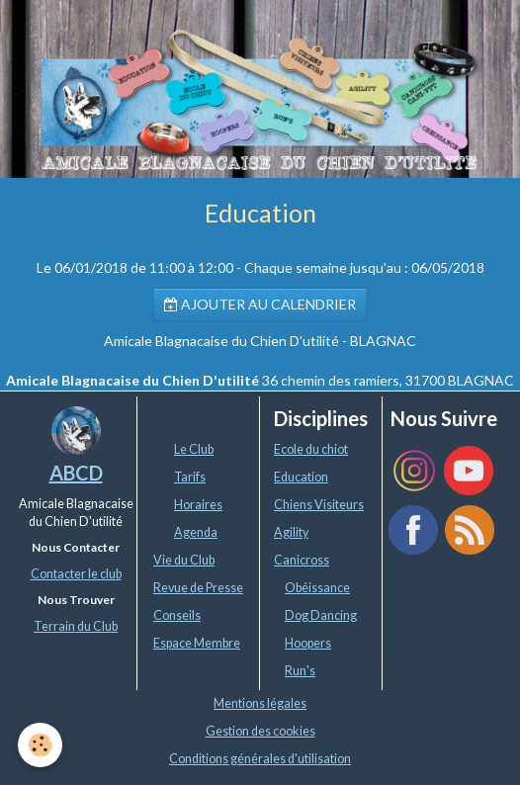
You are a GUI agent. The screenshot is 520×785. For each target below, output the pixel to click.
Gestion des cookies (260, 731)
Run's (300, 670)
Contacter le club (76, 574)
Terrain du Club (76, 626)
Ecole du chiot (311, 449)
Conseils (177, 615)
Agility (291, 532)
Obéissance (317, 587)
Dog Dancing (321, 615)
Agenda (195, 532)
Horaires (198, 504)
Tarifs (190, 477)
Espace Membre (196, 643)
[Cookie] (40, 745)
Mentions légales (260, 703)
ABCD (76, 472)
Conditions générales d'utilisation (260, 758)
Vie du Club (184, 560)
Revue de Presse (198, 587)
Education (301, 477)
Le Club (194, 449)
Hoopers (308, 643)
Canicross (301, 560)
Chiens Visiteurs (319, 504)
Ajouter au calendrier (260, 304)
